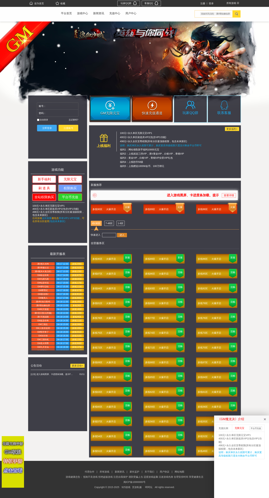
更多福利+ (231, 129)
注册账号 (68, 128)
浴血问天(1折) (207, 14)
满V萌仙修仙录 (223, 14)
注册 (202, 3)
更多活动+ (77, 365)
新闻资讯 (98, 13)
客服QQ (151, 3)
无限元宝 (70, 179)
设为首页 (37, 3)
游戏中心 (82, 13)
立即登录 (47, 128)
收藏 (60, 3)
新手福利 (44, 179)
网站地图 (179, 471)
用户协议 (164, 471)
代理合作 (89, 471)
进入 (122, 235)
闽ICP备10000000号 (134, 482)
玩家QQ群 (129, 3)
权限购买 (70, 188)
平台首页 (66, 13)
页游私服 (137, 487)
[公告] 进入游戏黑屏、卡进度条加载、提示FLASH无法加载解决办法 (52, 374)
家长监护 (134, 471)
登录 (211, 3)
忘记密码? (73, 120)
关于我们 (149, 471)
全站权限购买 (44, 197)
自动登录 (42, 120)
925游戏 (126, 487)
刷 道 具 (44, 188)
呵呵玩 (148, 487)
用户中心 (130, 13)
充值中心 (114, 13)
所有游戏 (104, 471)
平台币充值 (70, 197)
